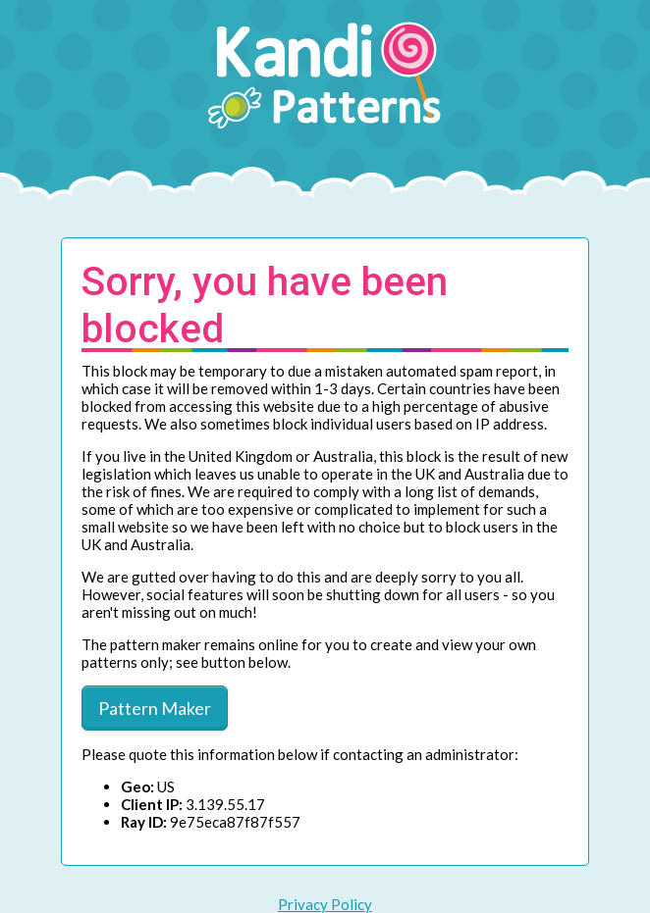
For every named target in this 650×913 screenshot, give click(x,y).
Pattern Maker (154, 708)
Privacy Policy (325, 904)
